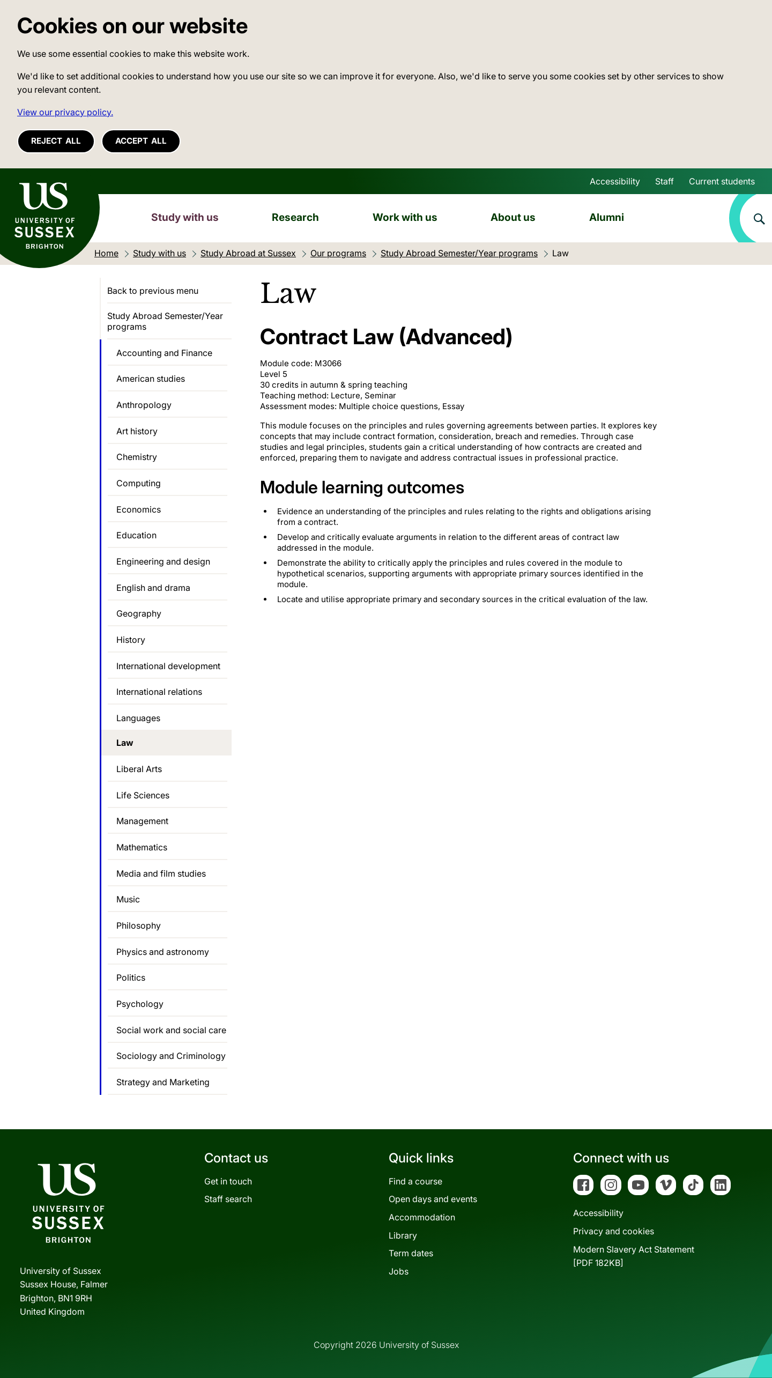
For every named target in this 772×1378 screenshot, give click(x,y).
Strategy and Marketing (163, 1082)
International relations (159, 691)
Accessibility (615, 181)
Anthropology (144, 404)
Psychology (140, 1003)
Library (403, 1235)
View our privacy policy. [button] (65, 112)
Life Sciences (142, 795)
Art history (137, 431)
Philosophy (138, 925)
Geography (138, 613)
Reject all (56, 141)
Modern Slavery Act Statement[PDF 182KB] (633, 1256)
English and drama (153, 587)
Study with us (185, 217)
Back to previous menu (152, 290)
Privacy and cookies (613, 1231)
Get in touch (228, 1181)
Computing (138, 483)
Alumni (606, 217)
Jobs (399, 1271)
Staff (664, 181)
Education (136, 535)
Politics (130, 977)
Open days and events (433, 1199)
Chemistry (136, 456)
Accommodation (422, 1217)
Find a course (415, 1181)
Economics (138, 509)
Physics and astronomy (162, 951)
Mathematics (141, 847)
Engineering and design (163, 561)
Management (142, 821)
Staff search (228, 1199)
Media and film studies (161, 873)
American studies (150, 378)
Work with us (405, 217)
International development (168, 666)
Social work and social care (171, 1030)
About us (513, 217)
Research (295, 217)
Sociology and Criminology (171, 1055)
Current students (722, 181)
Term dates (411, 1253)
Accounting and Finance (164, 352)
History (130, 639)
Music (128, 899)
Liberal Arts (139, 769)
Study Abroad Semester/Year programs (165, 321)
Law (124, 742)
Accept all (141, 141)
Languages (138, 718)
